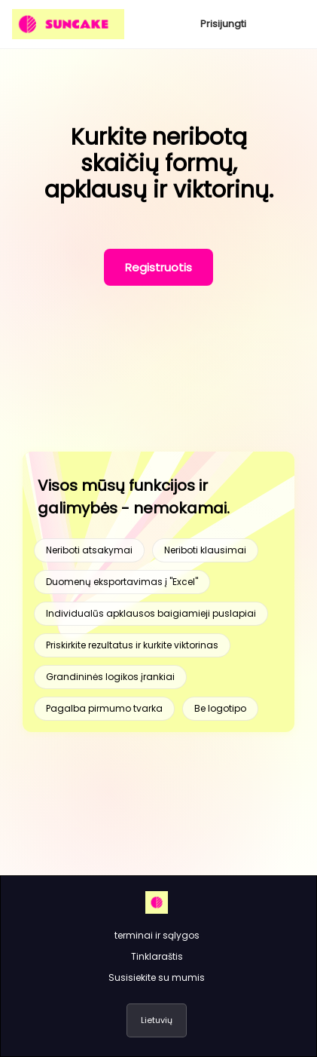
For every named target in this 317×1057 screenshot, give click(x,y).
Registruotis (158, 267)
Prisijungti (223, 24)
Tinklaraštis (157, 956)
